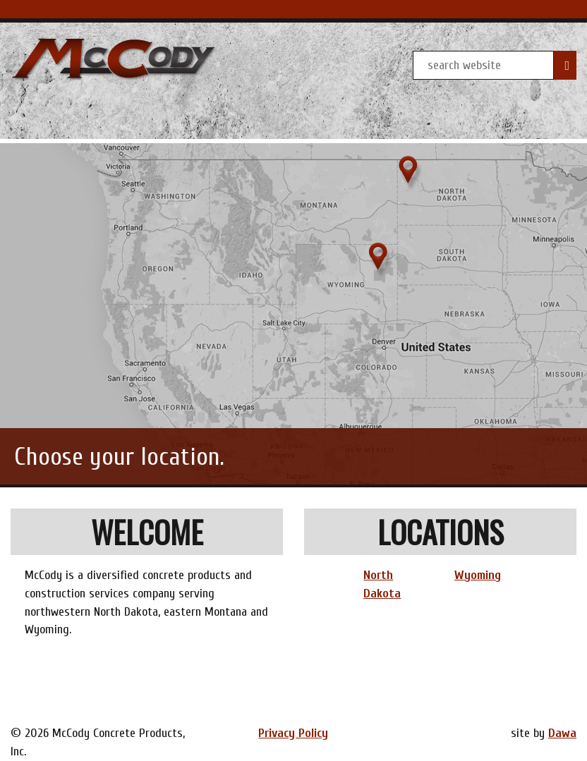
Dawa (562, 733)
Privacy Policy (293, 733)
